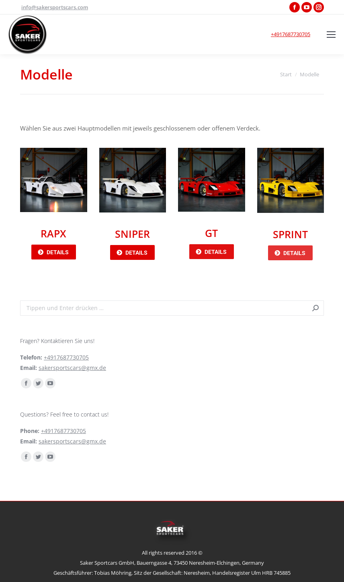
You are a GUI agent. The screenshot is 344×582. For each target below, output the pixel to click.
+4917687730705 (290, 34)
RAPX (53, 233)
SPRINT (290, 234)
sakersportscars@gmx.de (72, 368)
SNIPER (132, 234)
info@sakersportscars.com (54, 7)
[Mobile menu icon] (331, 34)
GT (211, 233)
